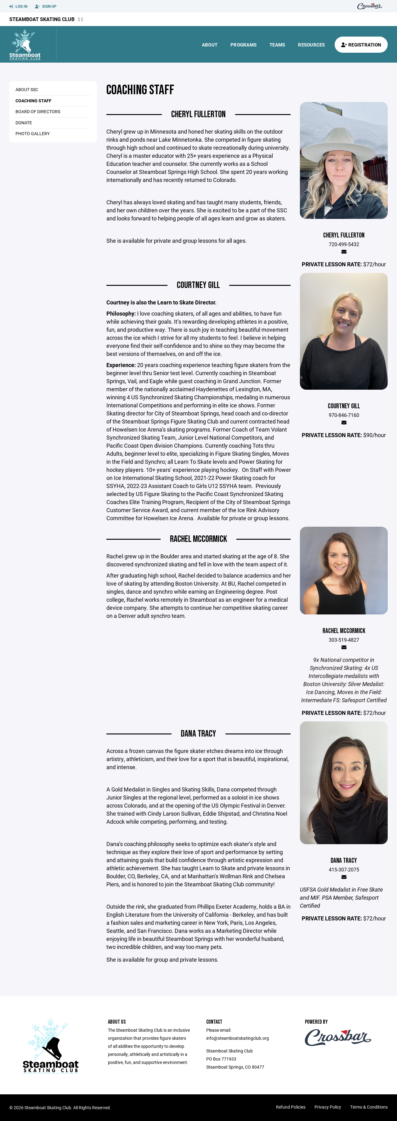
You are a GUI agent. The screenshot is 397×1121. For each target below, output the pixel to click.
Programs (243, 45)
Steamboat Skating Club (41, 19)
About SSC (27, 89)
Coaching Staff (33, 101)
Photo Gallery (33, 133)
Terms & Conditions (369, 1107)
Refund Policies (291, 1107)
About (209, 45)
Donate (24, 123)
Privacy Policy (327, 1107)
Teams (277, 45)
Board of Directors (38, 111)
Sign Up (45, 6)
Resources (311, 45)
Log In (18, 6)
